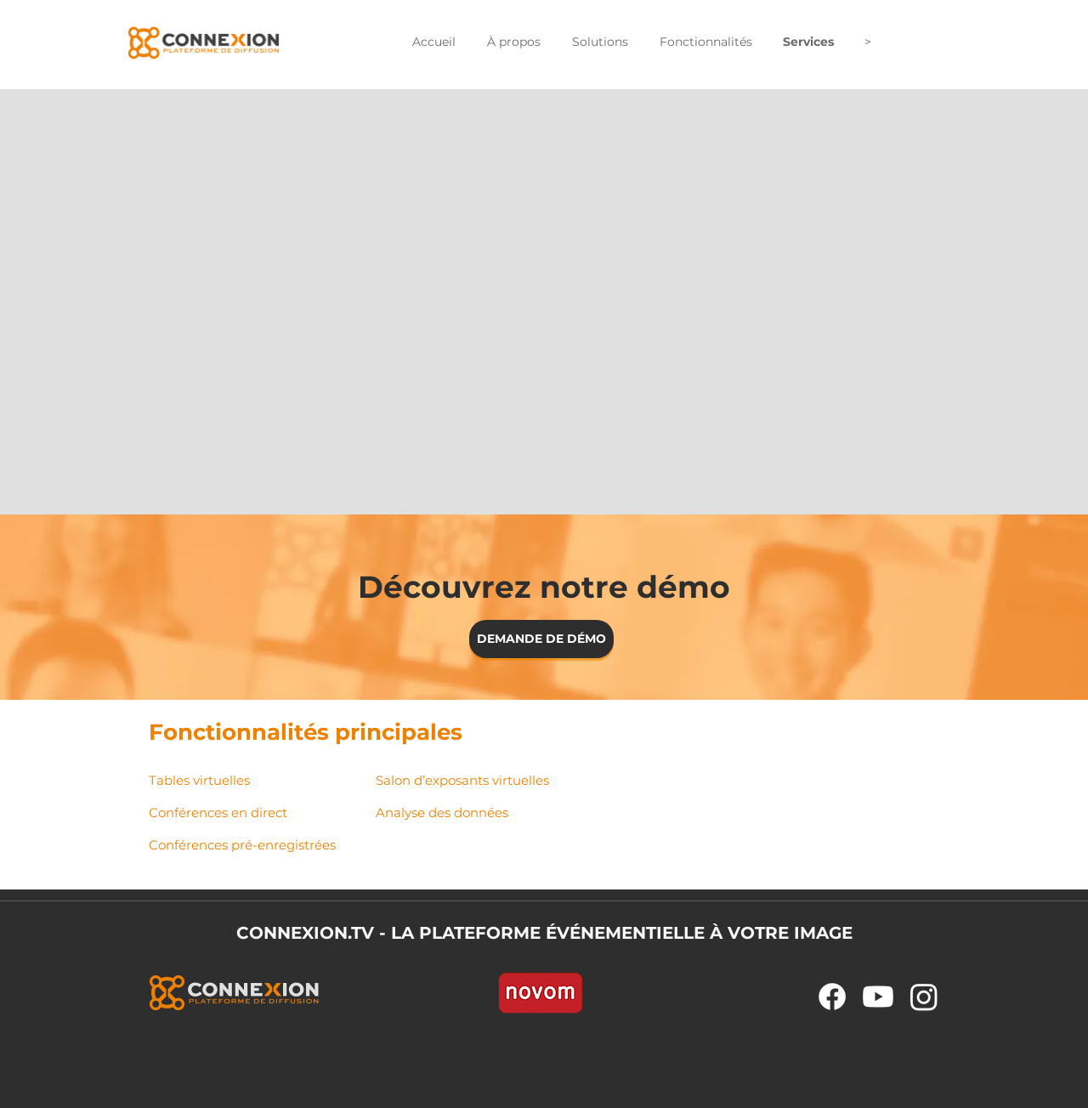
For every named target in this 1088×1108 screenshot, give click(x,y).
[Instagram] (924, 996)
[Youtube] (878, 996)
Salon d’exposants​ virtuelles (462, 780)
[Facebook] (832, 996)
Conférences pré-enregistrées (242, 845)
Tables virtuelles (199, 780)
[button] (513, 42)
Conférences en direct (218, 812)
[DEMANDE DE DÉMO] (541, 639)
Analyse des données (442, 812)
